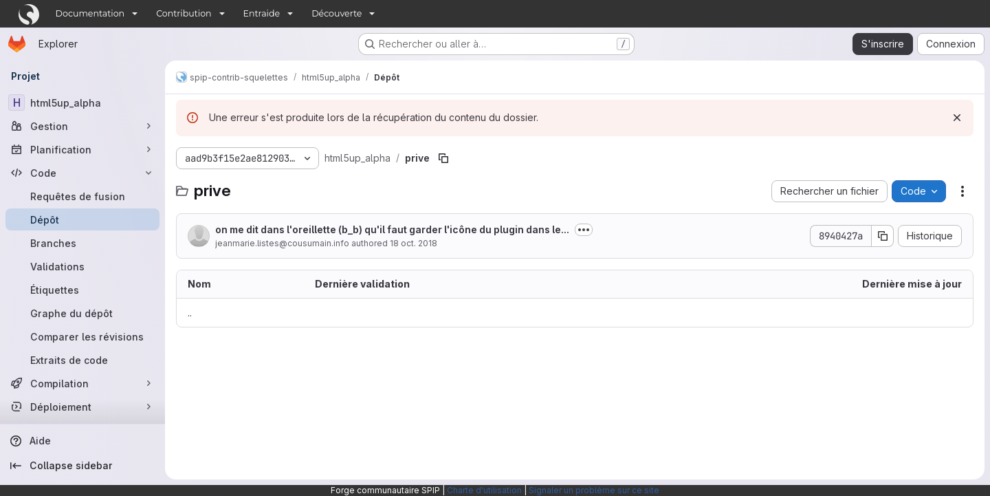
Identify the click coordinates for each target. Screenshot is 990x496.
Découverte (336, 13)
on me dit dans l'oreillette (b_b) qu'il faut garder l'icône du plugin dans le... (392, 229)
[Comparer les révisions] (83, 336)
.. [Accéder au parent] (190, 313)
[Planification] (83, 149)
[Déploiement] (83, 407)
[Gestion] (83, 126)
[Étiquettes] (83, 290)
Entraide (261, 13)
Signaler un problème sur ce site (594, 490)
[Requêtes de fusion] (83, 196)
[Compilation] (83, 383)
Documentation (90, 13)
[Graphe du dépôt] (83, 313)
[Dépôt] (83, 219)
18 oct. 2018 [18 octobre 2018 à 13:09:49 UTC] (413, 243)
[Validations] (83, 266)
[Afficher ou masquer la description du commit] (584, 230)
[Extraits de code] (83, 360)
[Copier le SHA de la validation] (883, 236)
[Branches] (83, 243)
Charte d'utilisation (484, 490)
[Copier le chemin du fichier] (443, 158)
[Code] (83, 173)
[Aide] (83, 441)
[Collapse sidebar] (83, 466)
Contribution (183, 13)
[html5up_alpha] (83, 102)
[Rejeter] (957, 117)
